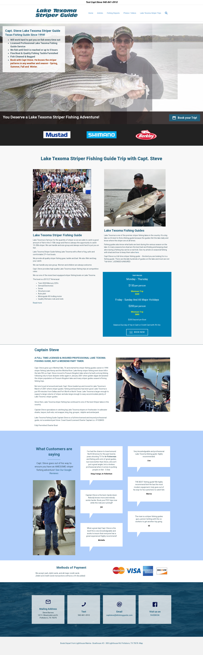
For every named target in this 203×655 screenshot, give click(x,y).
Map (141, 643)
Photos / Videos (130, 13)
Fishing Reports (113, 13)
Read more (37, 303)
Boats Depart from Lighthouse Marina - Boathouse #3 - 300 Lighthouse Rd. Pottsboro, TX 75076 (99, 643)
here (137, 252)
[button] (184, 117)
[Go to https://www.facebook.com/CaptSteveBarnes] (155, 609)
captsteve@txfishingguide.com (119, 615)
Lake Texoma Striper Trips (150, 13)
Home (90, 13)
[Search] (165, 13)
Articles (100, 13)
